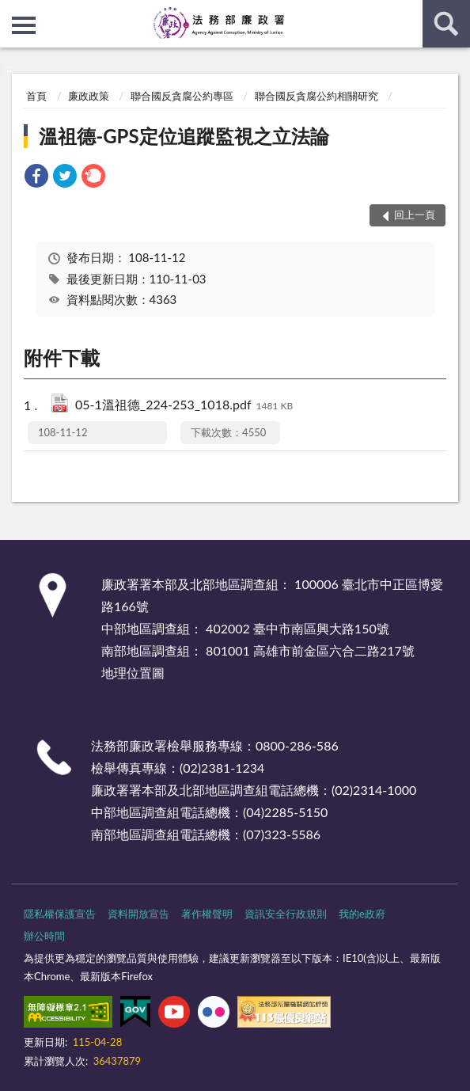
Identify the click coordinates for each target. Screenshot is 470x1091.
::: (13, 12)
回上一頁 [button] (414, 214)
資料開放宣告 (138, 913)
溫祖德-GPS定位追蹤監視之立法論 (183, 135)
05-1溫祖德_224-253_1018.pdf (184, 406)
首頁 (36, 95)
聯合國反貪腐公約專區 (182, 95)
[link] (36, 178)
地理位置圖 (133, 672)
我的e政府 (362, 913)
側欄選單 (24, 25)
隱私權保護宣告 (60, 913)
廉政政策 (88, 95)
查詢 (446, 24)
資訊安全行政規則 (285, 913)
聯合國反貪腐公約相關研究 (316, 95)
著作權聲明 (207, 913)
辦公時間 (44, 935)
